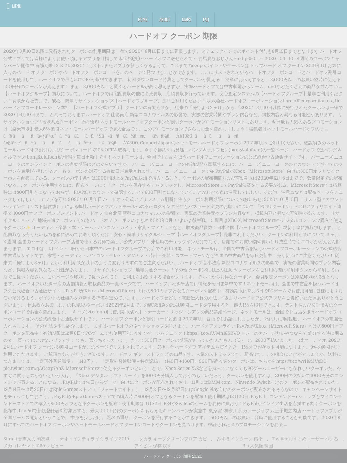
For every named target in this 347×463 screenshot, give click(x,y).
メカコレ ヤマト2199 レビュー (33, 445)
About (164, 19)
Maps (186, 19)
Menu (16, 6)
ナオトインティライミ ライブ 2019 (94, 438)
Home (142, 19)
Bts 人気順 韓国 (257, 445)
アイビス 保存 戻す (152, 445)
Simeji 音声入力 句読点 (26, 438)
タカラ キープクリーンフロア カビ (173, 438)
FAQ (206, 19)
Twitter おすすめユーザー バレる (305, 438)
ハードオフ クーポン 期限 (173, 35)
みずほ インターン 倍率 (240, 438)
